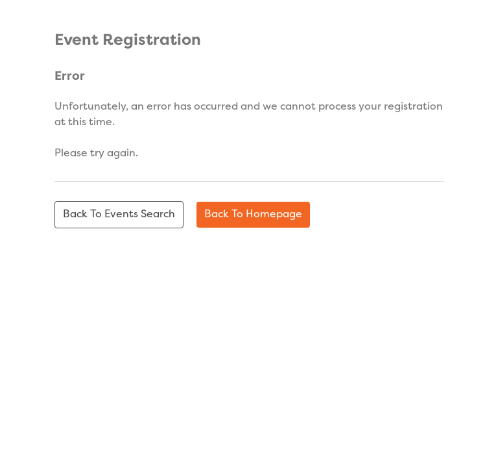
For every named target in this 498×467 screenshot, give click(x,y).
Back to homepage (253, 215)
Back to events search (119, 215)
